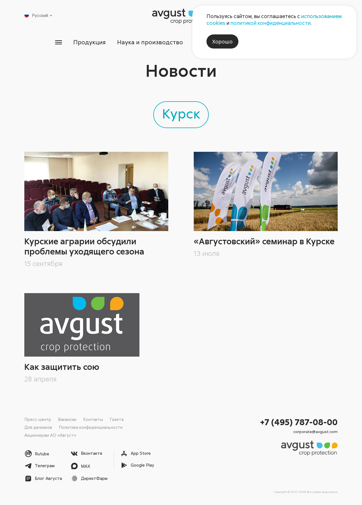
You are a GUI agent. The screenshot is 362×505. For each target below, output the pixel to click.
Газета (117, 419)
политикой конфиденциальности (270, 23)
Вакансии (67, 419)
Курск (181, 113)
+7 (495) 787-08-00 (299, 422)
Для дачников (38, 427)
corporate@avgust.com (315, 431)
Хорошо (222, 41)
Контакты (93, 419)
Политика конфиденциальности (90, 427)
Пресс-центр (37, 419)
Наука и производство (150, 42)
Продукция (89, 42)
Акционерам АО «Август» (50, 435)
